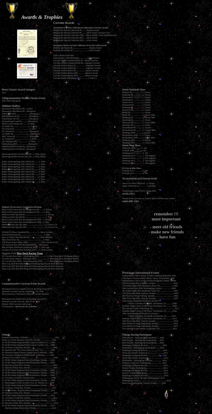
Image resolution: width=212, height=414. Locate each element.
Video (136, 201)
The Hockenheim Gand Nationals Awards (139, 178)
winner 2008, (127, 201)
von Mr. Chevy (128, 193)
